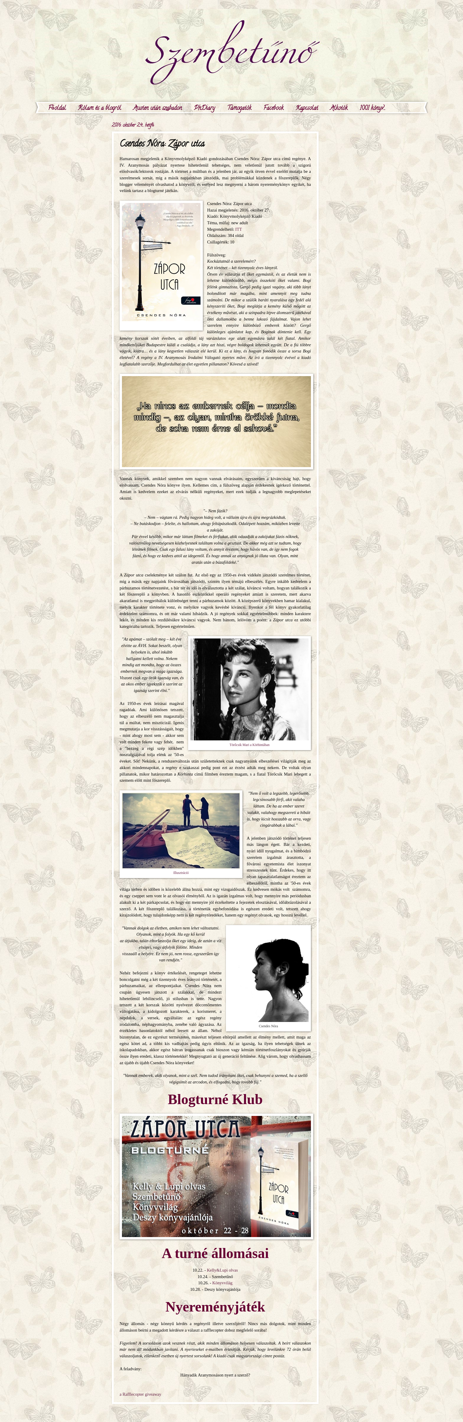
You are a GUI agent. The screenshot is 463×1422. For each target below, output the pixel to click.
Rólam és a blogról (99, 108)
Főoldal (57, 108)
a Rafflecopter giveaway (140, 1394)
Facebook (273, 108)
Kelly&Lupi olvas (222, 1270)
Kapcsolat (307, 108)
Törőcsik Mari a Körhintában (249, 745)
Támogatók (239, 108)
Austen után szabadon (157, 108)
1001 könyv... (372, 108)
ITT (238, 229)
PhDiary (204, 108)
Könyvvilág (222, 1282)
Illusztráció (181, 873)
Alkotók (339, 108)
